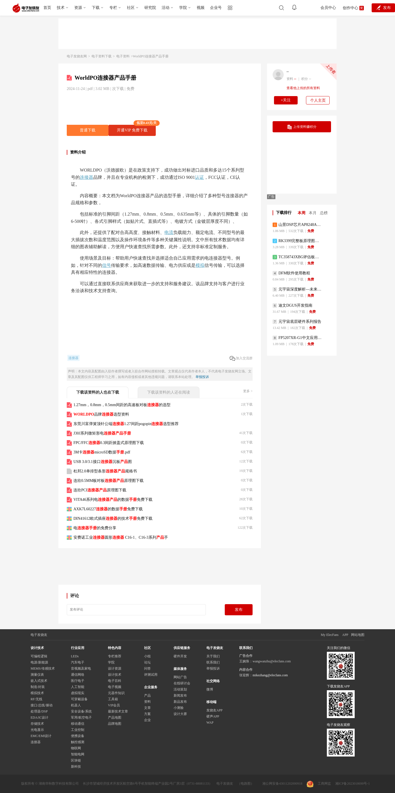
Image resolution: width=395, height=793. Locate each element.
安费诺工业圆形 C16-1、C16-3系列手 (120, 537)
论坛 (147, 662)
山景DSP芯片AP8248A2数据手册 (297, 225)
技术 (61, 8)
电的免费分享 (94, 528)
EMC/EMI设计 (41, 736)
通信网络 (77, 675)
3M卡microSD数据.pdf (101, 452)
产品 (147, 695)
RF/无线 (36, 699)
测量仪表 (37, 675)
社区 (131, 8)
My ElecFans (330, 635)
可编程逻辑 (39, 656)
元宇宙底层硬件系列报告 (297, 321)
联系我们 (213, 662)
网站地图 (357, 635)
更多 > (248, 391)
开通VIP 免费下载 (136, 128)
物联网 (76, 748)
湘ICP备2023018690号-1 (352, 783)
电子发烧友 (224, 783)
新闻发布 (180, 695)
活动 (165, 8)
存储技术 (37, 724)
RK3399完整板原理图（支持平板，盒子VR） (297, 241)
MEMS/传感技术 (43, 668)
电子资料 (123, 56)
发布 (239, 609)
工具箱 (113, 699)
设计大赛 (180, 714)
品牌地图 (114, 724)
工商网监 (319, 783)
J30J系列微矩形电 (102, 433)
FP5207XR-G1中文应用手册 (297, 338)
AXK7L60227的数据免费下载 (108, 509)
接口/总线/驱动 (42, 705)
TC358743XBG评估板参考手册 (297, 257)
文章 (147, 708)
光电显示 (37, 730)
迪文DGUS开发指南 (292, 305)
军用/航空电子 (81, 717)
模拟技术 (37, 693)
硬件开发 (180, 656)
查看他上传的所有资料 (303, 88)
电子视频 (114, 687)
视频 (200, 8)
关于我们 (213, 656)
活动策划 (180, 689)
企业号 (216, 8)
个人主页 (318, 100)
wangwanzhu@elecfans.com (272, 661)
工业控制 (77, 730)
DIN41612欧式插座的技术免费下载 (112, 518)
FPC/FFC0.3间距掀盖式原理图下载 (108, 443)
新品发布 (180, 702)
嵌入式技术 (39, 681)
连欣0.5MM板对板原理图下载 (108, 481)
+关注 (286, 100)
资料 (147, 702)
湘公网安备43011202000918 (282, 783)
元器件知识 (116, 693)
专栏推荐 (114, 656)
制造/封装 (38, 687)
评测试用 (150, 675)
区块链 (76, 760)
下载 (96, 8)
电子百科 (114, 681)
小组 (147, 656)
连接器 (36, 742)
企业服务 (150, 687)
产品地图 (114, 717)
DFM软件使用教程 (291, 273)
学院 (183, 8)
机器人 (76, 705)
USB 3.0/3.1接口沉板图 (102, 462)
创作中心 (350, 8)
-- (288, 72)
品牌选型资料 (101, 414)
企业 (147, 720)
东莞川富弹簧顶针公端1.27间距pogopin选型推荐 (126, 424)
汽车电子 (77, 662)
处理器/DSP (39, 711)
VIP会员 (114, 705)
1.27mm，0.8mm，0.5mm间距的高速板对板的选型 (122, 405)
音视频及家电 (81, 668)
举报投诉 (202, 377)
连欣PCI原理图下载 (99, 490)
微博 (209, 689)
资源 (78, 8)
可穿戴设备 (79, 699)
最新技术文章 (118, 711)
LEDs (75, 656)
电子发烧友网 (77, 56)
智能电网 (77, 754)
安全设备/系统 (81, 711)
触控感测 (77, 742)
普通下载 (87, 130)
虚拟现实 (77, 693)
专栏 (113, 8)
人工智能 (77, 687)
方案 (147, 714)
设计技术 (114, 675)
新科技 (76, 766)
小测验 (179, 708)
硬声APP (212, 716)
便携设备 (77, 736)
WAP (209, 722)
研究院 (150, 8)
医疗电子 (77, 681)
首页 (47, 8)
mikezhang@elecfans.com (270, 675)
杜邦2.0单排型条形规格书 (105, 471)
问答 (147, 668)
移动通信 (77, 724)
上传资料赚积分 (302, 127)
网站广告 (180, 677)
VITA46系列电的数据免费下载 (112, 499)
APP (345, 635)
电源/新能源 (39, 662)
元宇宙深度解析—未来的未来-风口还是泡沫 (297, 289)
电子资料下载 (102, 56)
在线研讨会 (182, 683)
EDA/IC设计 (39, 717)
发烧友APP (214, 710)
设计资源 (114, 668)
